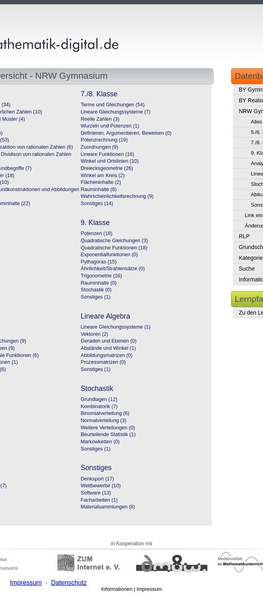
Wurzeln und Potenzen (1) (110, 126)
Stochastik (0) (96, 290)
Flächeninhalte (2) (101, 182)
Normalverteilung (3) (103, 420)
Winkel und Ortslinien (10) (110, 161)
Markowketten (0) (100, 442)
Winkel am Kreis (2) (103, 175)
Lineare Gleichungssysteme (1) (116, 327)
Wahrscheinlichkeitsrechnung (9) (117, 196)
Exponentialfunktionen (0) (109, 254)
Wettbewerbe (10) (101, 485)
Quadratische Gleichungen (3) (114, 240)
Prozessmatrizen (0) (103, 362)
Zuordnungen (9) (99, 147)
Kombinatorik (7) (99, 406)
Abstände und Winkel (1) (108, 348)
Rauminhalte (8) (99, 189)
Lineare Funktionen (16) (108, 154)
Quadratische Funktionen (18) (114, 248)
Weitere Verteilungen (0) (108, 428)
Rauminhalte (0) (99, 283)
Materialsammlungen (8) (108, 507)
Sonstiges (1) (95, 297)
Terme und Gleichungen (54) (113, 105)
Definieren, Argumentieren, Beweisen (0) (126, 133)
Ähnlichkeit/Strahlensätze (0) (113, 268)
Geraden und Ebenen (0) (109, 341)
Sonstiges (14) (97, 203)
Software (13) (96, 493)
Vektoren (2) (94, 334)
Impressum (149, 589)
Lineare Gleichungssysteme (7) (116, 112)
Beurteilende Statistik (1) (108, 434)
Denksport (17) (97, 479)
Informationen (117, 589)
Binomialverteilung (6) (105, 413)
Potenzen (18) (96, 233)
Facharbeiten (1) (99, 500)
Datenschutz (68, 582)
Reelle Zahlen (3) (100, 119)
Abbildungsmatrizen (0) (107, 355)
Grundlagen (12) (99, 399)
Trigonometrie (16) (101, 276)
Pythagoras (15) (99, 262)
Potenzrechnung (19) (104, 140)
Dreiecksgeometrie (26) (107, 168)
